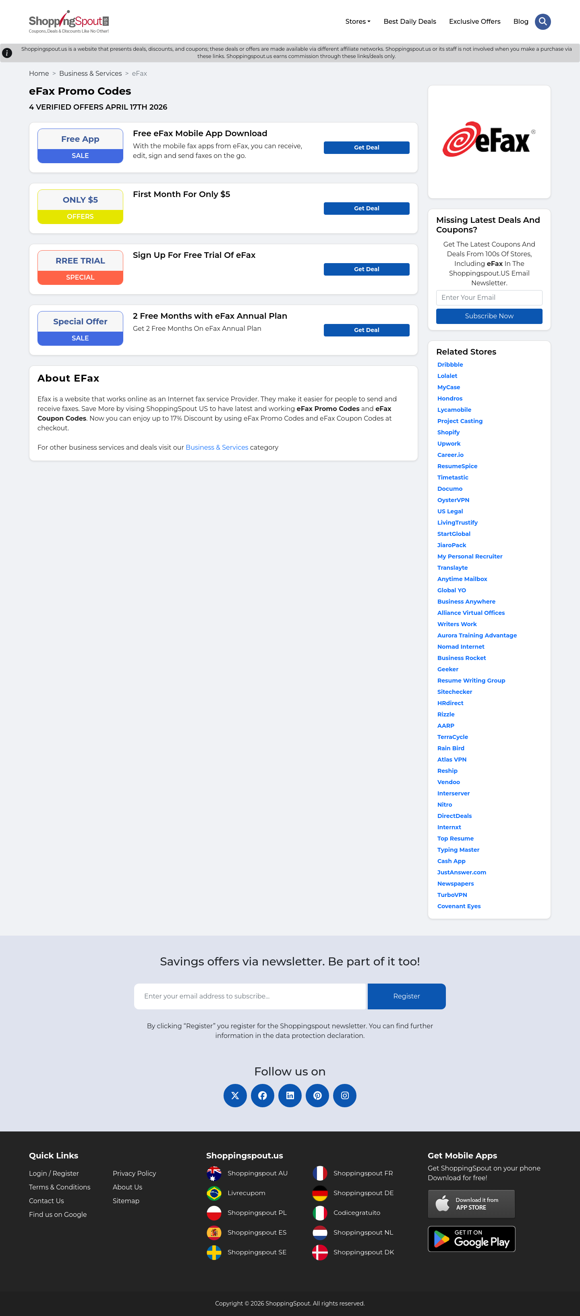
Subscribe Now (489, 315)
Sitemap (126, 1201)
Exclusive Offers (475, 21)
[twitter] (234, 1095)
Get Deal (366, 146)
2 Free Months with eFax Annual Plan (210, 315)
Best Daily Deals (409, 21)
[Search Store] (543, 21)
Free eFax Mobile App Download (200, 132)
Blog (520, 21)
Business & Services (90, 73)
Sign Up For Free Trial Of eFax (194, 254)
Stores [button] (355, 21)
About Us (128, 1187)
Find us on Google (58, 1214)
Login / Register (54, 1173)
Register (407, 996)
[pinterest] (318, 1095)
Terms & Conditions (60, 1187)
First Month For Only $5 (181, 193)
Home (39, 73)
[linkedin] (290, 1095)
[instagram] (346, 1095)
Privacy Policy (135, 1173)
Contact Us (46, 1201)
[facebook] (262, 1095)
